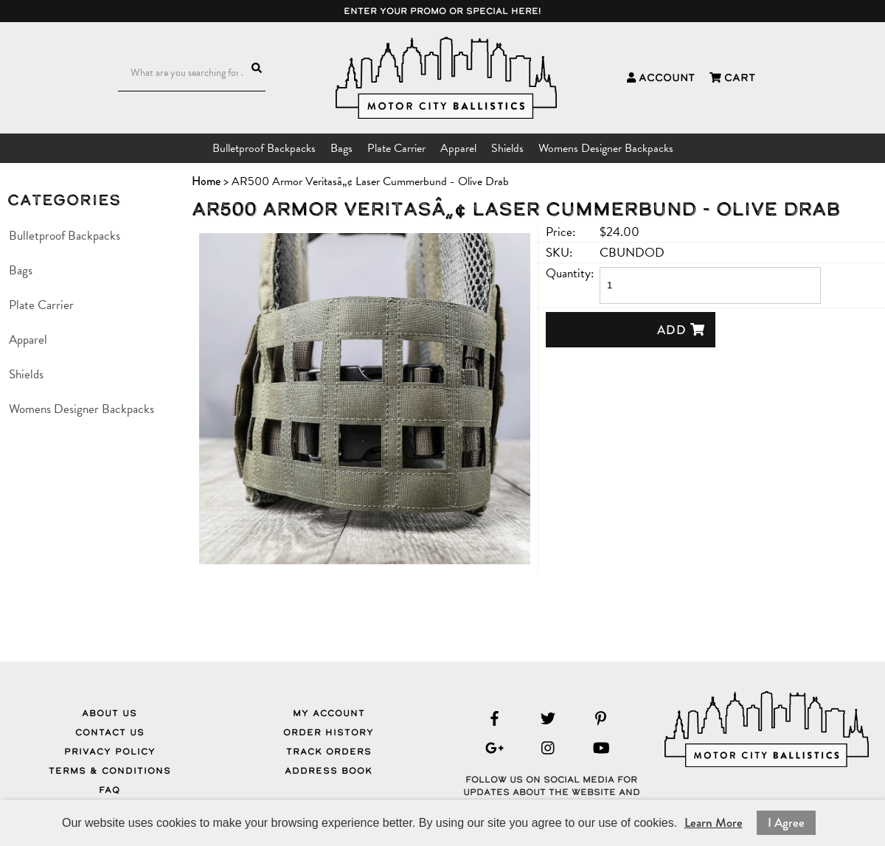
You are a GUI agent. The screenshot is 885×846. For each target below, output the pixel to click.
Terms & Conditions (110, 771)
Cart (732, 77)
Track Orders (329, 751)
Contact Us (110, 732)
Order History (328, 732)
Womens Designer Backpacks (605, 148)
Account (661, 77)
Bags (341, 148)
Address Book (328, 771)
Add (680, 330)
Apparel (458, 148)
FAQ (109, 790)
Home (206, 181)
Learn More (713, 822)
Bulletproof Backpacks (264, 148)
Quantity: (570, 273)
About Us (109, 713)
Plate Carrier (396, 148)
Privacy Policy (110, 751)
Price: (560, 232)
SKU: (559, 252)
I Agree (786, 823)
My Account (329, 713)
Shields (507, 148)
